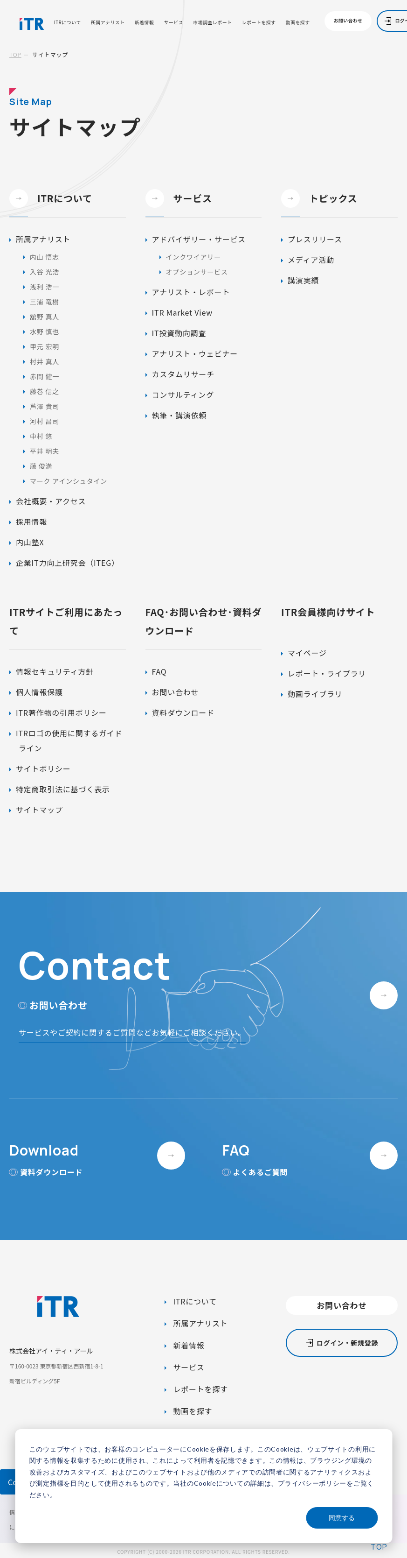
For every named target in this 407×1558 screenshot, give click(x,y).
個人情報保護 (39, 692)
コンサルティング (183, 394)
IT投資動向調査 (179, 332)
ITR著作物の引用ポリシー (61, 712)
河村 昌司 (44, 421)
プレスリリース (315, 239)
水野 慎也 (44, 331)
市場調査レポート (212, 23)
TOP (15, 54)
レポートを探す (259, 23)
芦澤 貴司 (44, 406)
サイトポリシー (43, 768)
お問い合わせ (348, 20)
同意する (342, 1518)
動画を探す (298, 23)
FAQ (159, 671)
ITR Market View (182, 312)
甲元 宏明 (44, 346)
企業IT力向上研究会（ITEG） (67, 562)
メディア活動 (311, 259)
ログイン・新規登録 (347, 1342)
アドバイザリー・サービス (199, 239)
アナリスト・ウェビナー (195, 353)
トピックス (319, 198)
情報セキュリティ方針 (55, 671)
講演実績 (303, 280)
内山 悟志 (44, 256)
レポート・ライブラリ (327, 673)
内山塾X (30, 542)
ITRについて (67, 23)
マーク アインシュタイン (68, 481)
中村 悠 (41, 436)
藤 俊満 (41, 466)
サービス (174, 23)
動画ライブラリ (315, 693)
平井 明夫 (44, 451)
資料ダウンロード (183, 712)
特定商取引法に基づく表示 (63, 789)
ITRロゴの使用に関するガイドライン (69, 740)
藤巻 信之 (44, 391)
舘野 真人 (44, 316)
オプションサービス (197, 271)
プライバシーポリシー (312, 1483)
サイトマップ (39, 809)
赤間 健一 (44, 376)
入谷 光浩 (44, 271)
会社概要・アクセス (51, 501)
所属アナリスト (108, 23)
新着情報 (144, 23)
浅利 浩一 (44, 286)
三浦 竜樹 (44, 301)
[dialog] (203, 1486)
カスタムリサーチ (183, 374)
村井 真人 (44, 361)
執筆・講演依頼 (179, 415)
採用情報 (31, 521)
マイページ (307, 652)
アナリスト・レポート (191, 291)
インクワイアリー (193, 256)
